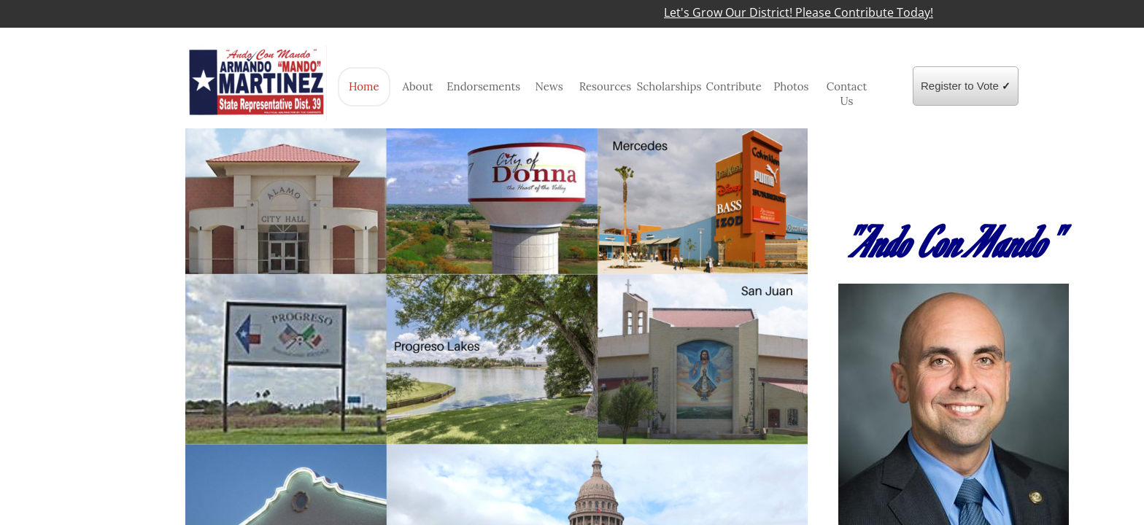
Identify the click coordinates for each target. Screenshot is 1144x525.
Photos (790, 86)
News (549, 86)
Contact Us (847, 93)
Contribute (733, 86)
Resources (605, 86)
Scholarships (669, 86)
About (418, 86)
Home (364, 86)
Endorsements (483, 86)
